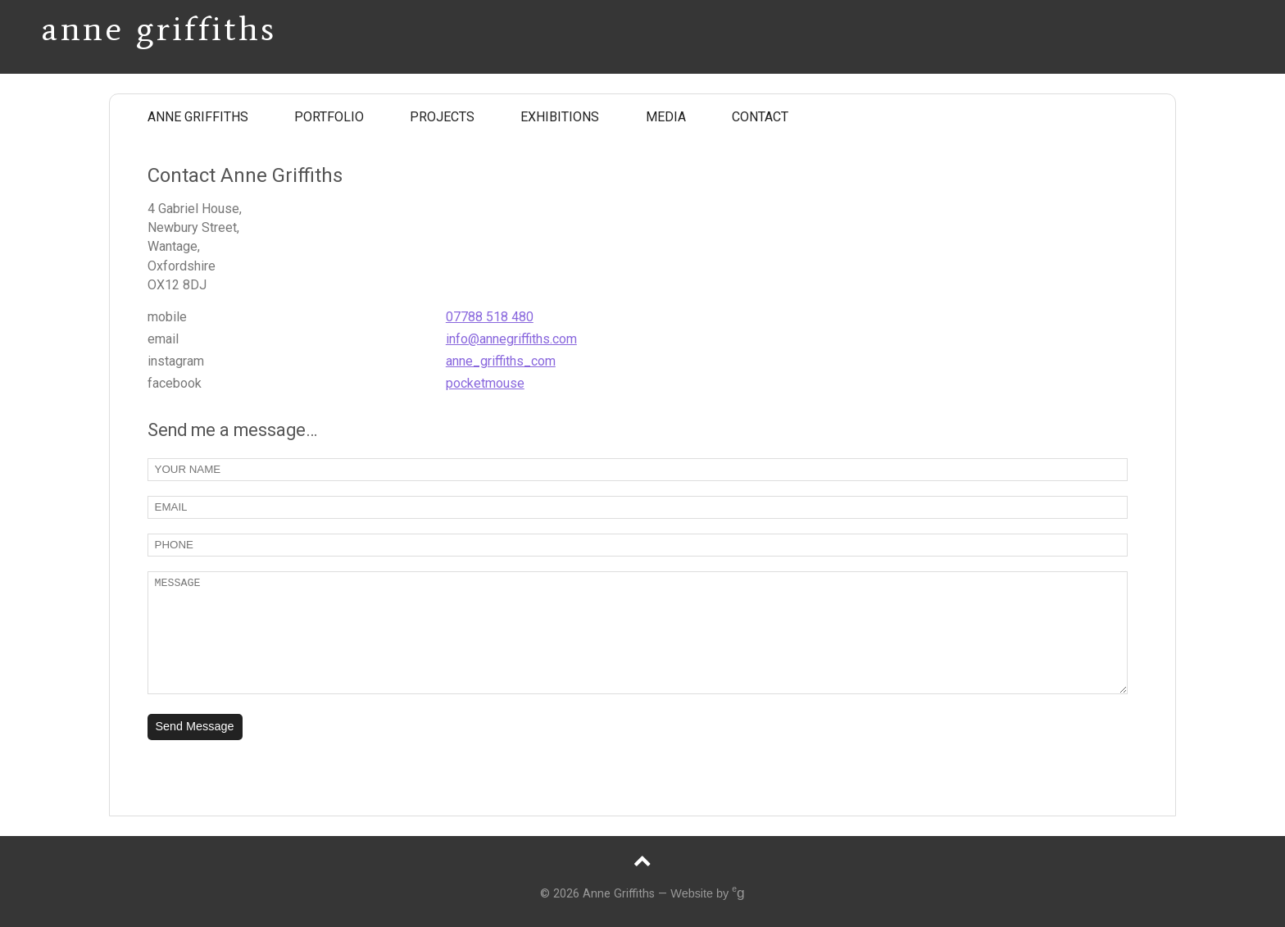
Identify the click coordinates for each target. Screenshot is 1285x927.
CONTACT (760, 117)
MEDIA (666, 117)
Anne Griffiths (158, 23)
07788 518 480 (490, 317)
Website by (707, 893)
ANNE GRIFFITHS (198, 117)
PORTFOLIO (329, 117)
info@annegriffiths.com (511, 339)
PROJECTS (442, 117)
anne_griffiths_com (501, 361)
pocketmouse (485, 383)
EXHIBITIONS (559, 117)
